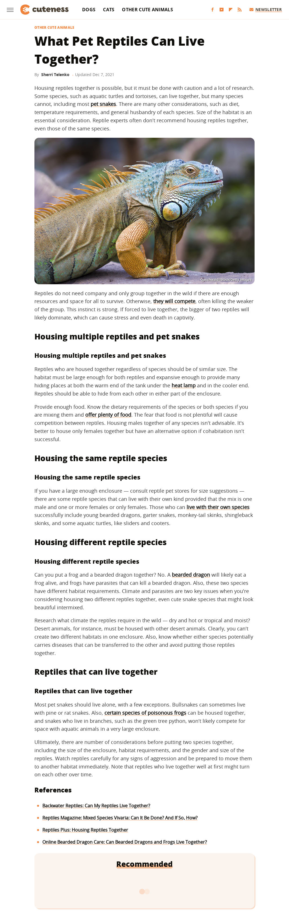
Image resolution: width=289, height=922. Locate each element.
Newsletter (265, 9)
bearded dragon (191, 574)
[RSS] (239, 9)
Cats (108, 9)
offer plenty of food (108, 414)
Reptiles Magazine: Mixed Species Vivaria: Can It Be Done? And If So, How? (120, 818)
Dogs (88, 9)
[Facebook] (212, 9)
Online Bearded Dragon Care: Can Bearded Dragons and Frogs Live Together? (124, 842)
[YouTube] (221, 9)
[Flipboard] (230, 9)
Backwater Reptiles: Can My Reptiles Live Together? (96, 806)
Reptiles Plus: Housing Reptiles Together (85, 830)
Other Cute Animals (147, 9)
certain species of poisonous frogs (145, 712)
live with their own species (218, 507)
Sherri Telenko (55, 74)
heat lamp (184, 385)
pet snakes (103, 104)
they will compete (174, 301)
